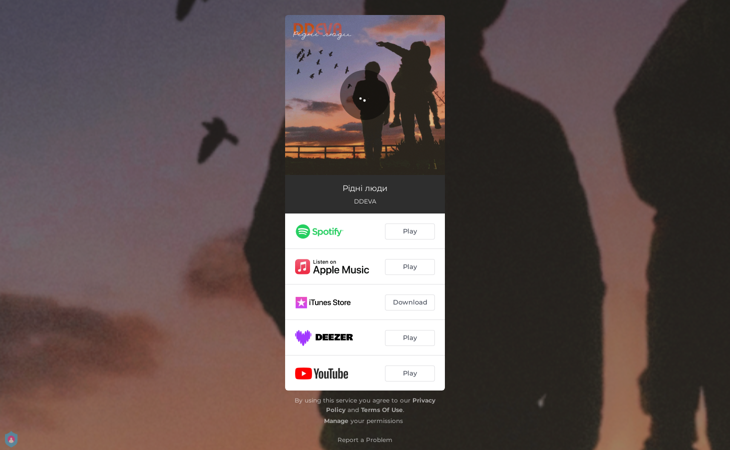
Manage (336, 420)
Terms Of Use (382, 410)
